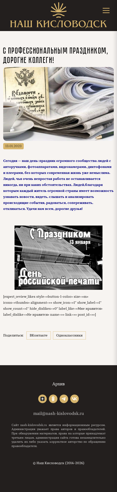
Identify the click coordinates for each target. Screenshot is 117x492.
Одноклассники (69, 335)
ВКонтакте (39, 335)
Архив (58, 384)
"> (42, 399)
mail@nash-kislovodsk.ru (58, 413)
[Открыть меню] (106, 10)
